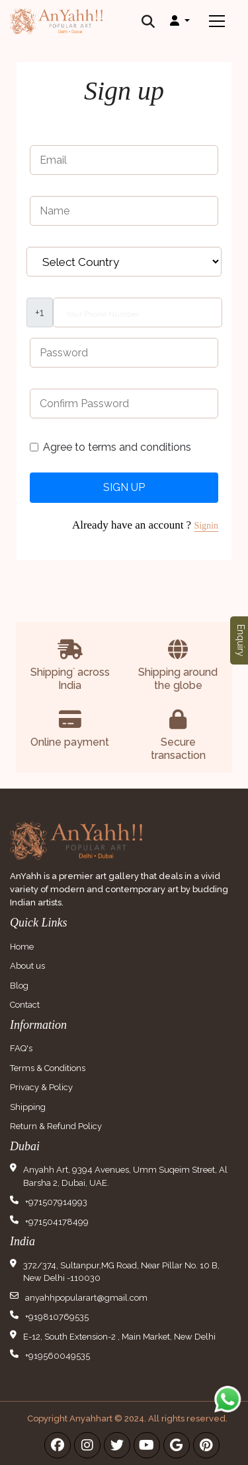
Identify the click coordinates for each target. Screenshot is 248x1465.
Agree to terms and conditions (117, 447)
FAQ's (21, 1048)
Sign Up (124, 487)
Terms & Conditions (47, 1068)
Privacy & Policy (41, 1087)
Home (22, 947)
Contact (25, 1005)
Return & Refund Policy (56, 1126)
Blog (19, 986)
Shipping (28, 1107)
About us (27, 966)
